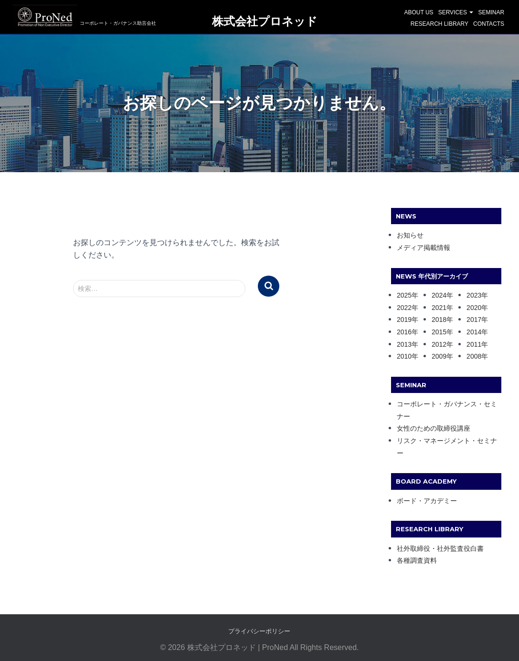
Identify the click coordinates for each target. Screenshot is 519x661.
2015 (439, 332)
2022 (404, 307)
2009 (439, 356)
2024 (439, 295)
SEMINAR (491, 12)
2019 (404, 319)
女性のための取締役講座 (433, 428)
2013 (404, 344)
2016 (404, 332)
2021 (439, 307)
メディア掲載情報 (423, 247)
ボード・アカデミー (427, 501)
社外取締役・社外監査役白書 (440, 548)
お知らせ (410, 235)
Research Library (439, 24)
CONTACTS (488, 24)
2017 (473, 319)
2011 (473, 344)
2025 (404, 295)
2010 (404, 356)
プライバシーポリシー (259, 631)
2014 (473, 332)
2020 (473, 307)
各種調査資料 (417, 560)
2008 (473, 356)
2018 (439, 319)
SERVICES (456, 12)
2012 (439, 344)
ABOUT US (419, 12)
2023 (473, 295)
